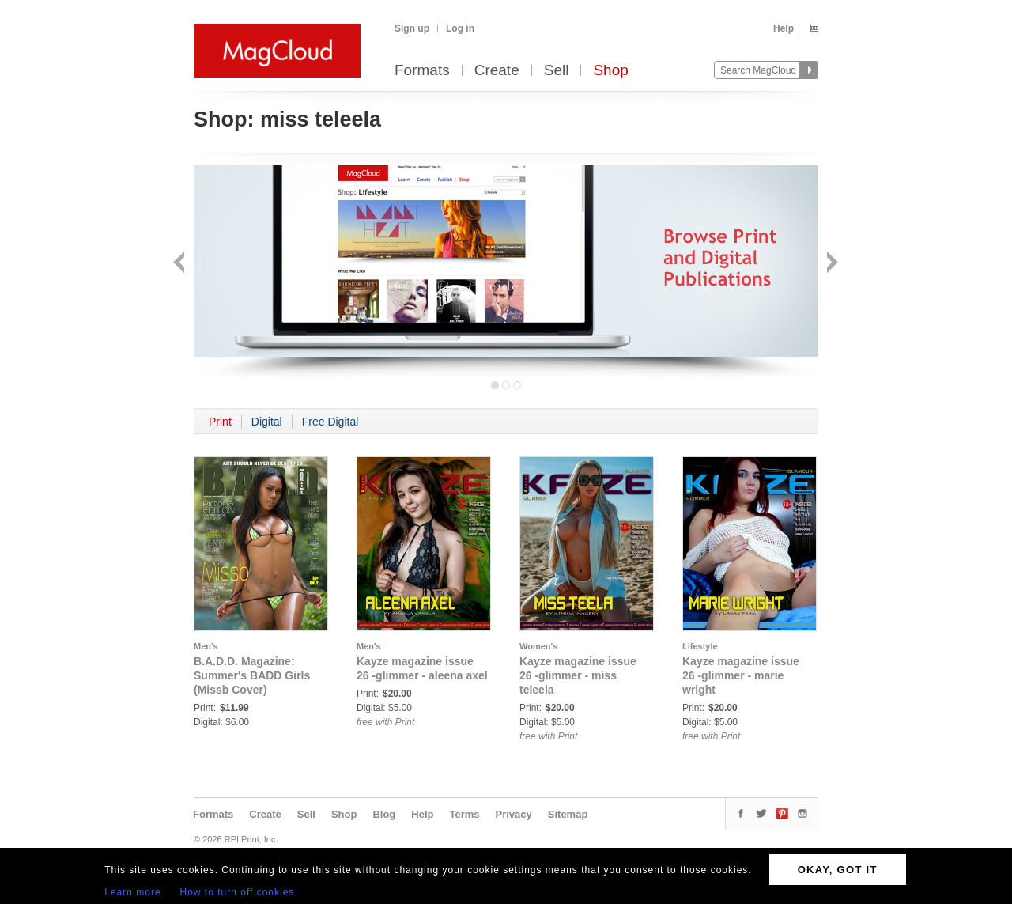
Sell (556, 70)
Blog (383, 814)
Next (830, 264)
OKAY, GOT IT (838, 870)
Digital (266, 421)
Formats (422, 70)
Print (220, 421)
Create (496, 70)
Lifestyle (700, 646)
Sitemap (568, 814)
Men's (206, 646)
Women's (538, 646)
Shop (610, 70)
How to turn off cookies (237, 892)
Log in (460, 28)
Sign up (412, 28)
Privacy (514, 814)
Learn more (132, 892)
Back (180, 264)
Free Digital (330, 421)
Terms (464, 814)
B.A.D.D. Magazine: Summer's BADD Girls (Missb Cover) (252, 675)
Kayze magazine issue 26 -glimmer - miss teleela (577, 675)
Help (783, 28)
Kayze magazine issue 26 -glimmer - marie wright (740, 675)
